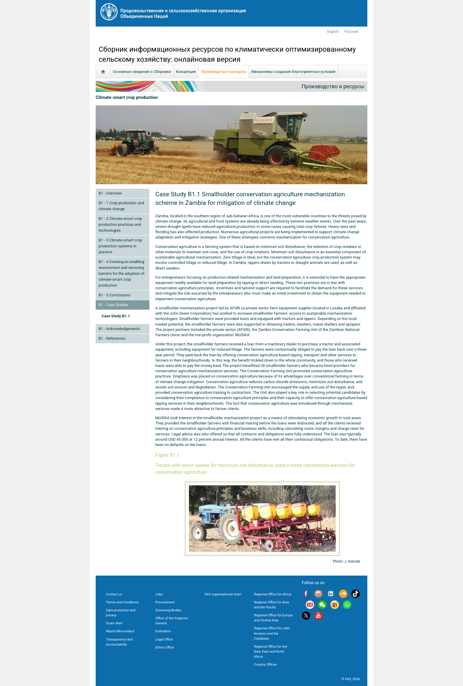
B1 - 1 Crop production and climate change (121, 206)
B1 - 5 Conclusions (114, 295)
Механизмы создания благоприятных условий (293, 71)
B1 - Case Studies (113, 305)
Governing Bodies (168, 610)
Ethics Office (164, 647)
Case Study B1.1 (116, 316)
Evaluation (163, 631)
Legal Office (164, 639)
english (333, 32)
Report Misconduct (120, 631)
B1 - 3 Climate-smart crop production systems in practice (120, 246)
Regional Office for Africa (272, 594)
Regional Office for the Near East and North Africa (270, 651)
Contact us (114, 594)
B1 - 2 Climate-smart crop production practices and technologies (120, 224)
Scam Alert (114, 623)
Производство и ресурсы (223, 71)
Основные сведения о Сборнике (142, 71)
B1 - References (112, 338)
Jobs (159, 594)
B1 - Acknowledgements (119, 328)
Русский (351, 32)
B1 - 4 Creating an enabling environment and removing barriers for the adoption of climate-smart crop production (121, 273)
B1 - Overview (110, 193)
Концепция (186, 71)
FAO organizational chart (223, 594)
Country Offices (265, 664)
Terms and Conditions (122, 602)
